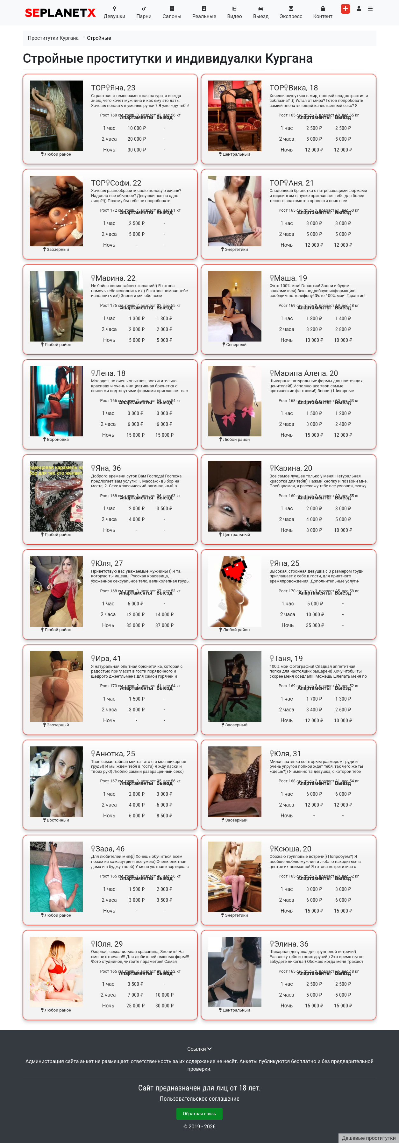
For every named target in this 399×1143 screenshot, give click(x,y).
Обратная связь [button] (199, 1113)
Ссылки (196, 1049)
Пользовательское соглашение (199, 1098)
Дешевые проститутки (369, 1138)
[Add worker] (345, 9)
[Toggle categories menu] (370, 9)
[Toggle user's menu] (359, 9)
